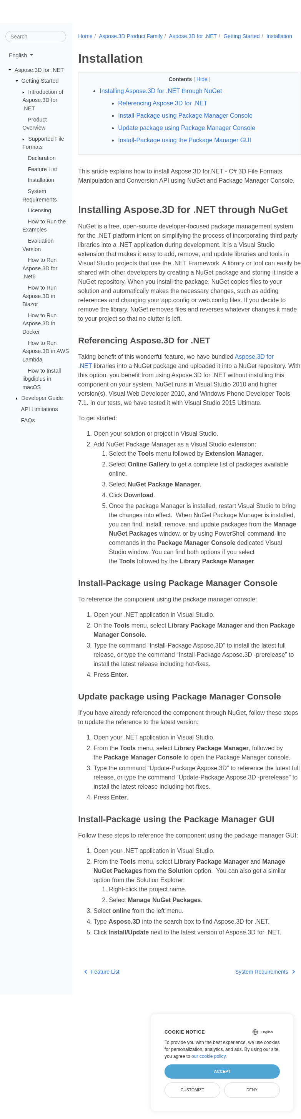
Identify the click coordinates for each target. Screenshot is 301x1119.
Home (85, 36)
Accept (222, 1071)
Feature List (42, 169)
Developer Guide (42, 398)
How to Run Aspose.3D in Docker (39, 323)
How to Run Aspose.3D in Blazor (39, 296)
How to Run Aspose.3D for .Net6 (39, 268)
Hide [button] (194, 87)
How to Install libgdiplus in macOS (41, 378)
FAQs (28, 420)
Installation (41, 180)
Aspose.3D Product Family (131, 36)
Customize (193, 1089)
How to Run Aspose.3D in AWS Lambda (45, 351)
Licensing (39, 210)
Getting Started (40, 81)
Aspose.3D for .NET (39, 70)
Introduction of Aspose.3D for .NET (42, 100)
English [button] (18, 55)
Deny (252, 1089)
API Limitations (39, 409)
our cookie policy (208, 1056)
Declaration (42, 158)
